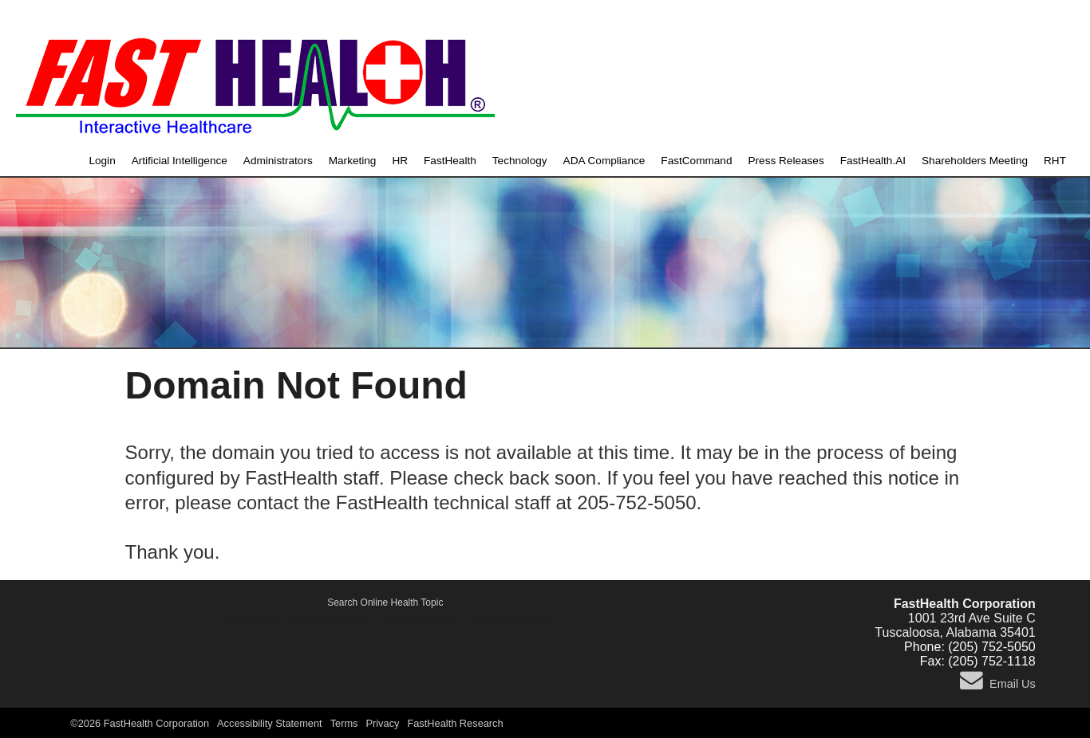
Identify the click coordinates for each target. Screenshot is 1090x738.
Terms (344, 723)
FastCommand (696, 161)
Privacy (382, 723)
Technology (519, 161)
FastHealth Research (455, 723)
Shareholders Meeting (975, 161)
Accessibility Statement (269, 723)
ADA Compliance (604, 161)
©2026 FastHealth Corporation (139, 723)
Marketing (353, 161)
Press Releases (785, 161)
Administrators (278, 161)
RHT (1055, 161)
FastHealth (450, 161)
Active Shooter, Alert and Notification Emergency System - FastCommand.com (385, 617)
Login (102, 161)
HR (400, 161)
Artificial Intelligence (179, 161)
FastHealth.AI (873, 161)
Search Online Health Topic (385, 602)
